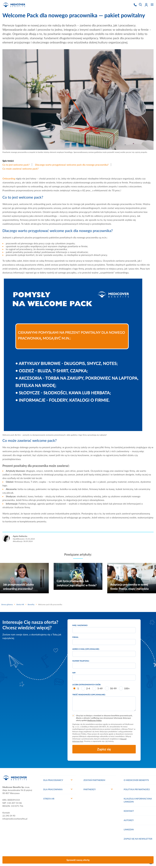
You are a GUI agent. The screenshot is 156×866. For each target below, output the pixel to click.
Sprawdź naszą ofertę (78, 859)
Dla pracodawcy (53, 780)
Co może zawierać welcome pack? (20, 168)
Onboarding (8, 178)
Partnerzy (89, 789)
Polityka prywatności (137, 789)
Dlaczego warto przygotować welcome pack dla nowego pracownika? (72, 164)
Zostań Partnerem (94, 780)
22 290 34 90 (8, 815)
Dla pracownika (53, 789)
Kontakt (129, 811)
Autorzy (129, 820)
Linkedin (129, 829)
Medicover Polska (94, 720)
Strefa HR (48, 798)
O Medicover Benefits (136, 780)
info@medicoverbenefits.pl (14, 818)
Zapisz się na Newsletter (138, 838)
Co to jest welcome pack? (16, 164)
